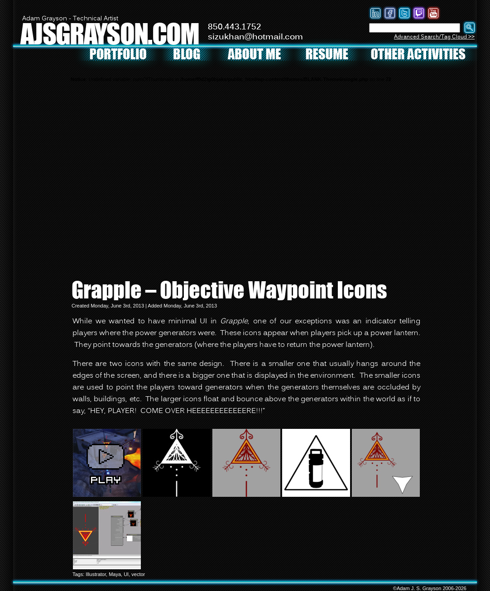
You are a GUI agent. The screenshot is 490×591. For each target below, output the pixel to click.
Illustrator (96, 574)
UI (126, 574)
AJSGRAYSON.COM (109, 33)
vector (138, 574)
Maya (115, 574)
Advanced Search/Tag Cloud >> (434, 37)
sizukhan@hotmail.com (255, 37)
